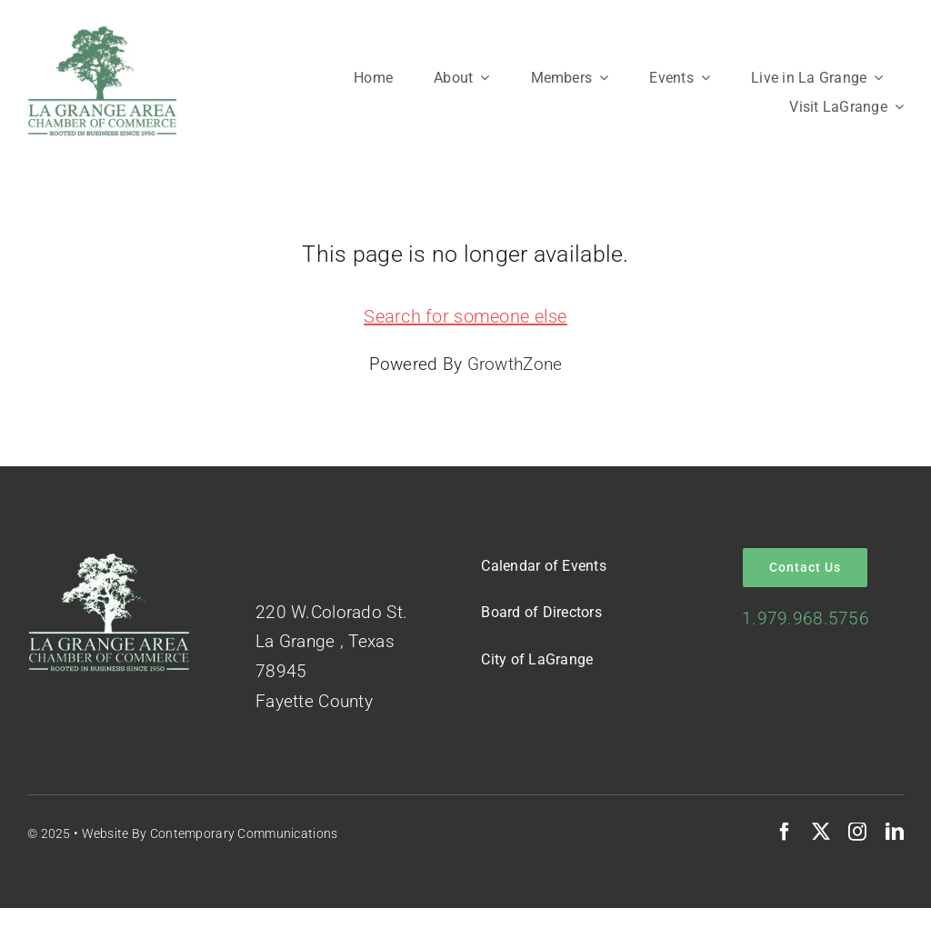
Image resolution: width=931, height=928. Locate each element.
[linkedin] (895, 832)
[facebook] (785, 832)
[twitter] (821, 832)
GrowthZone (515, 364)
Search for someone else (465, 316)
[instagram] (857, 832)
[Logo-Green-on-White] (102, 33)
